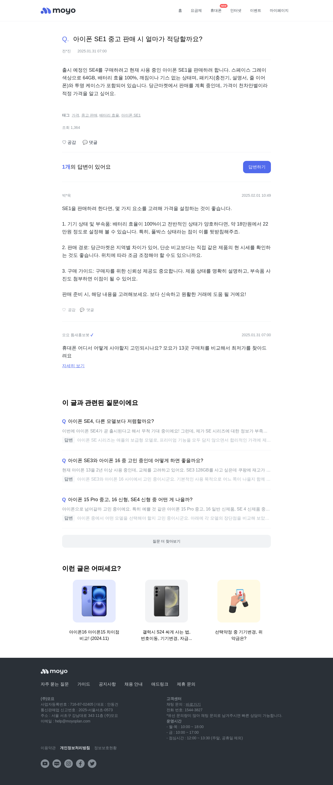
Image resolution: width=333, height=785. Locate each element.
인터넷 (235, 10)
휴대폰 (217, 9)
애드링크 (159, 684)
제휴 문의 (186, 684)
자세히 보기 (73, 366)
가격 (75, 115)
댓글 (89, 142)
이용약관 (48, 748)
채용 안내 (133, 684)
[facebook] (80, 763)
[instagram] (68, 763)
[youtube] (45, 763)
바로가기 (193, 704)
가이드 (83, 684)
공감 (69, 142)
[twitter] (92, 763)
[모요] (54, 671)
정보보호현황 (105, 748)
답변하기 (257, 167)
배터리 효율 (109, 115)
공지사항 (107, 684)
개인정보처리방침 (75, 748)
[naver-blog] (56, 763)
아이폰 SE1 (131, 115)
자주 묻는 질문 (55, 684)
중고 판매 (89, 115)
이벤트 (255, 10)
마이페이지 (279, 10)
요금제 (196, 10)
